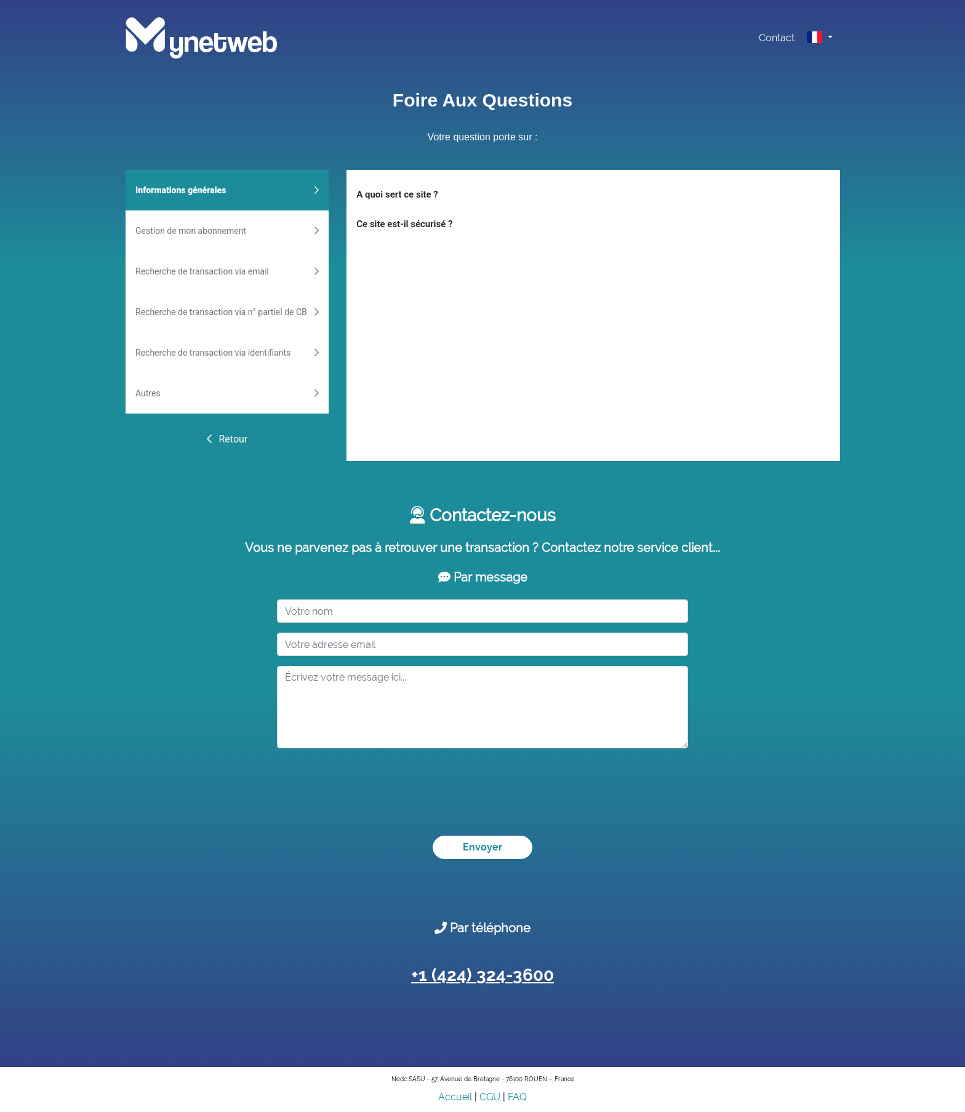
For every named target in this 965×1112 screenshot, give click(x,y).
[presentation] (370, 782)
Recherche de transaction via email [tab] (227, 271)
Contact (777, 38)
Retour (226, 439)
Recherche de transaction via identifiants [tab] (227, 353)
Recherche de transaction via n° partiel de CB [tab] (227, 312)
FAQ (517, 1097)
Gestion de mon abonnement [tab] (227, 231)
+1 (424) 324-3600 (482, 975)
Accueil (455, 1097)
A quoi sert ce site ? (397, 194)
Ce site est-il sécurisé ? (404, 224)
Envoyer (482, 847)
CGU (489, 1097)
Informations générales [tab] (227, 190)
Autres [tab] (227, 393)
